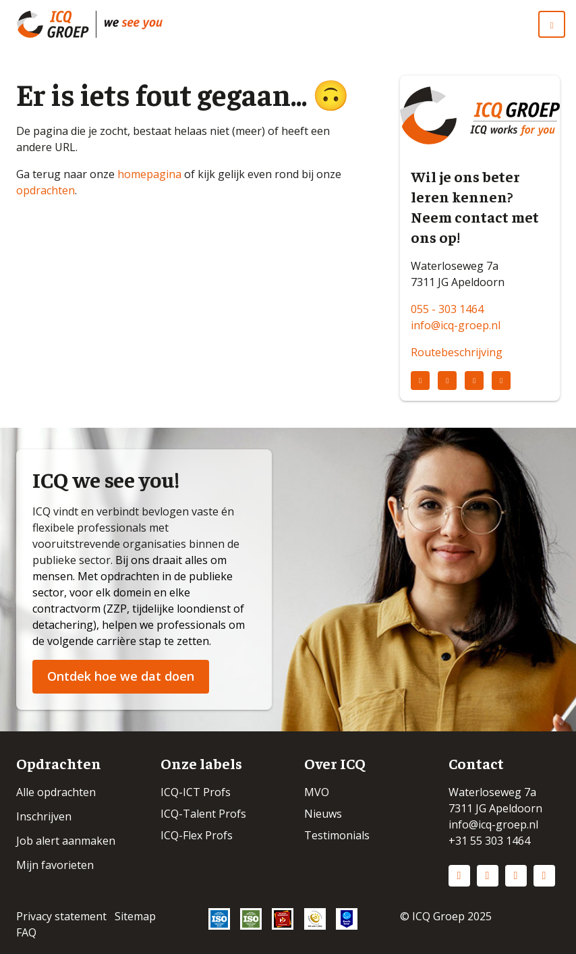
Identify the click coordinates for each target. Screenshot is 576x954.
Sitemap (135, 916)
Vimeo (544, 876)
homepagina (149, 174)
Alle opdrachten (56, 792)
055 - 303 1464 (447, 309)
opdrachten (45, 190)
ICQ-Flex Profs (197, 835)
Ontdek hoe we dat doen (120, 676)
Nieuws (323, 813)
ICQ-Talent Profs (203, 813)
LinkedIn (459, 876)
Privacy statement (61, 916)
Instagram (487, 876)
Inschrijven (43, 816)
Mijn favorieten (55, 865)
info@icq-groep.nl (455, 325)
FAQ (26, 932)
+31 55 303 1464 (489, 840)
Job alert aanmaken (65, 840)
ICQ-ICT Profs (196, 792)
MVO (316, 792)
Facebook (516, 876)
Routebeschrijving (456, 352)
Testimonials (337, 835)
